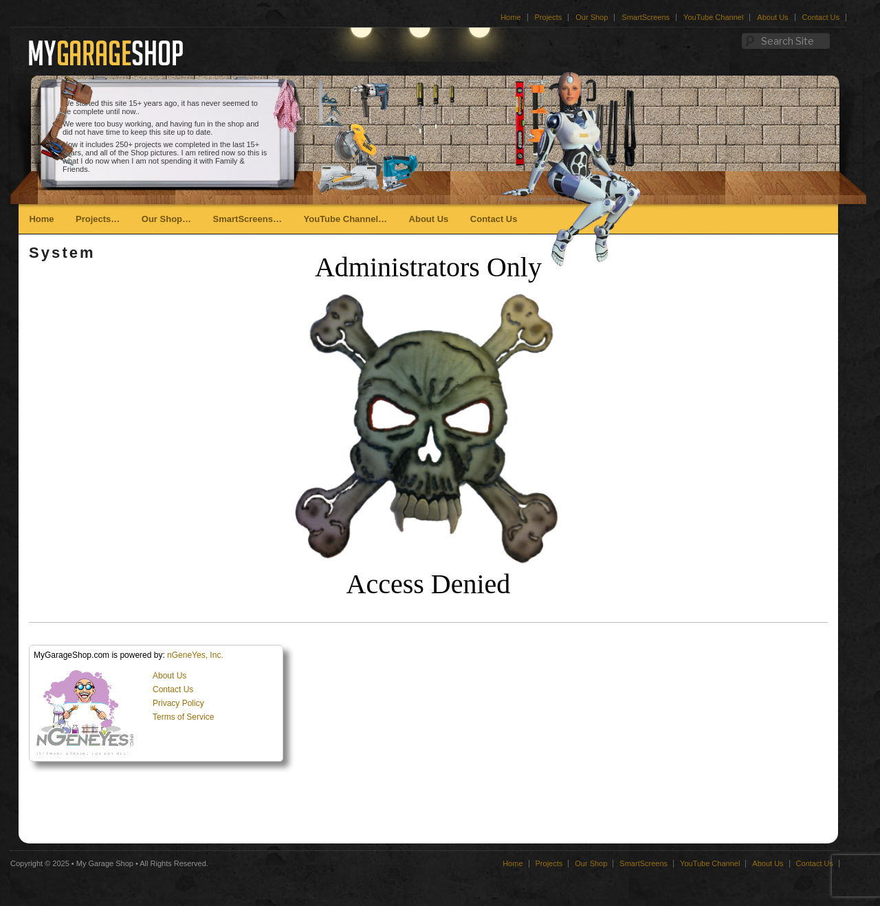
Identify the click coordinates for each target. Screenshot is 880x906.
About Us (772, 17)
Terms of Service (183, 717)
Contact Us (820, 17)
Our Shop (591, 17)
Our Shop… (166, 219)
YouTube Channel (713, 17)
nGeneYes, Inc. (195, 655)
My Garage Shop (104, 863)
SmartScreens (646, 17)
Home (510, 17)
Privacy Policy (178, 703)
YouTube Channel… (345, 219)
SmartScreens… (247, 219)
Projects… (98, 219)
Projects (548, 17)
